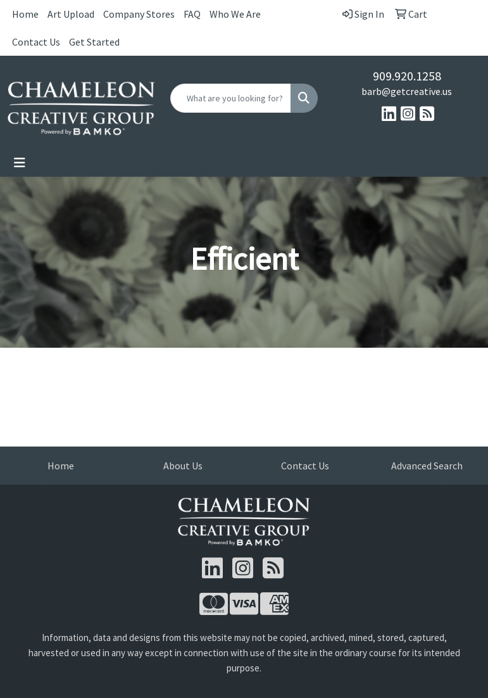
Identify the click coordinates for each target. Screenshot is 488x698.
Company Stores (139, 14)
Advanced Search (427, 465)
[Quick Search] (230, 98)
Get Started (94, 41)
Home (25, 14)
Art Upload (70, 14)
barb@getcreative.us (406, 91)
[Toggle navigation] (19, 163)
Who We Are (235, 14)
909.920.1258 (407, 76)
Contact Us (36, 41)
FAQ (192, 14)
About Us (183, 465)
